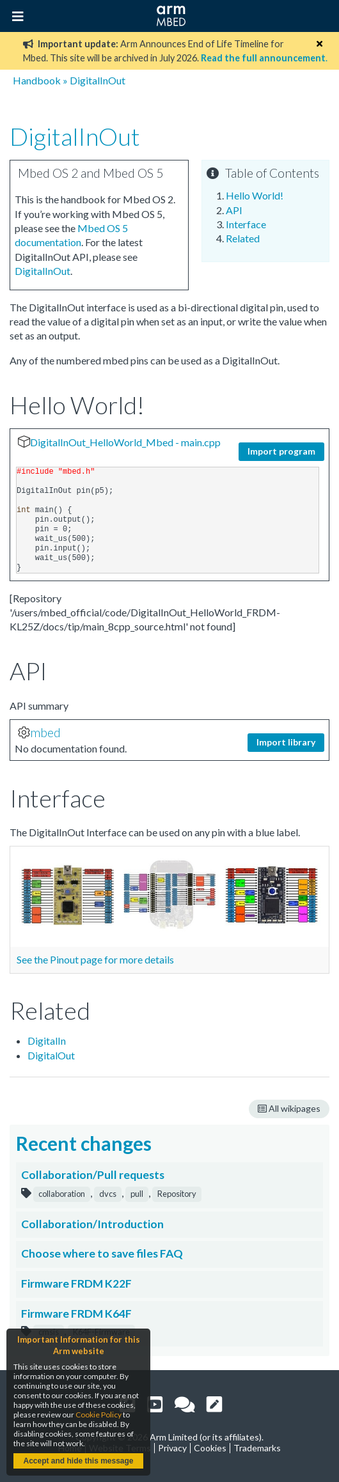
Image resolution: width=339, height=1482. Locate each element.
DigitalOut (51, 1055)
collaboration (61, 1194)
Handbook (37, 80)
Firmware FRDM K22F (76, 1283)
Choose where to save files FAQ (102, 1253)
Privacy (172, 1447)
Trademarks (257, 1447)
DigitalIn (47, 1040)
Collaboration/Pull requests (92, 1175)
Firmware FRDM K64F (76, 1313)
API (234, 210)
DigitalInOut (97, 80)
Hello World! (254, 195)
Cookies (210, 1447)
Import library (285, 742)
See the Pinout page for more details (95, 959)
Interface (246, 224)
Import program (281, 451)
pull (136, 1194)
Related (243, 238)
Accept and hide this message (78, 1460)
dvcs (107, 1194)
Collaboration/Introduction (92, 1224)
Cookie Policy (98, 1414)
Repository (176, 1194)
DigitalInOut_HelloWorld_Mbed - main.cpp (125, 442)
